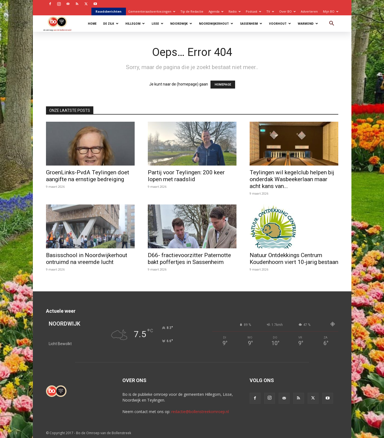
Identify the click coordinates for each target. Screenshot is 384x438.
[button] (331, 24)
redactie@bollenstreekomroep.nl (200, 411)
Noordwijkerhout (216, 23)
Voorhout (280, 23)
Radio (235, 11)
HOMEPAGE (223, 84)
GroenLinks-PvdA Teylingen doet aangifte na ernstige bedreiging (87, 176)
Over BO (287, 11)
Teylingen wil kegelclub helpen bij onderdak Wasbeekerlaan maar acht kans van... (292, 179)
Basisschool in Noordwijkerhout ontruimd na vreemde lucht (86, 258)
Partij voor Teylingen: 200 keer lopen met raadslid (186, 176)
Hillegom (135, 23)
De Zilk (111, 23)
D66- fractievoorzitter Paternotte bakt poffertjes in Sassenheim (189, 258)
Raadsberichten (109, 11)
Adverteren (309, 11)
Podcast (253, 11)
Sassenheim (251, 23)
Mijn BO (330, 11)
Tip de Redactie (191, 11)
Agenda (216, 11)
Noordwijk (181, 23)
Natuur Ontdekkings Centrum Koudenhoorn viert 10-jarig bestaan (294, 258)
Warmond (308, 23)
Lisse (157, 23)
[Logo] (60, 23)
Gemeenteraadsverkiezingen (151, 11)
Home (92, 23)
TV (270, 11)
